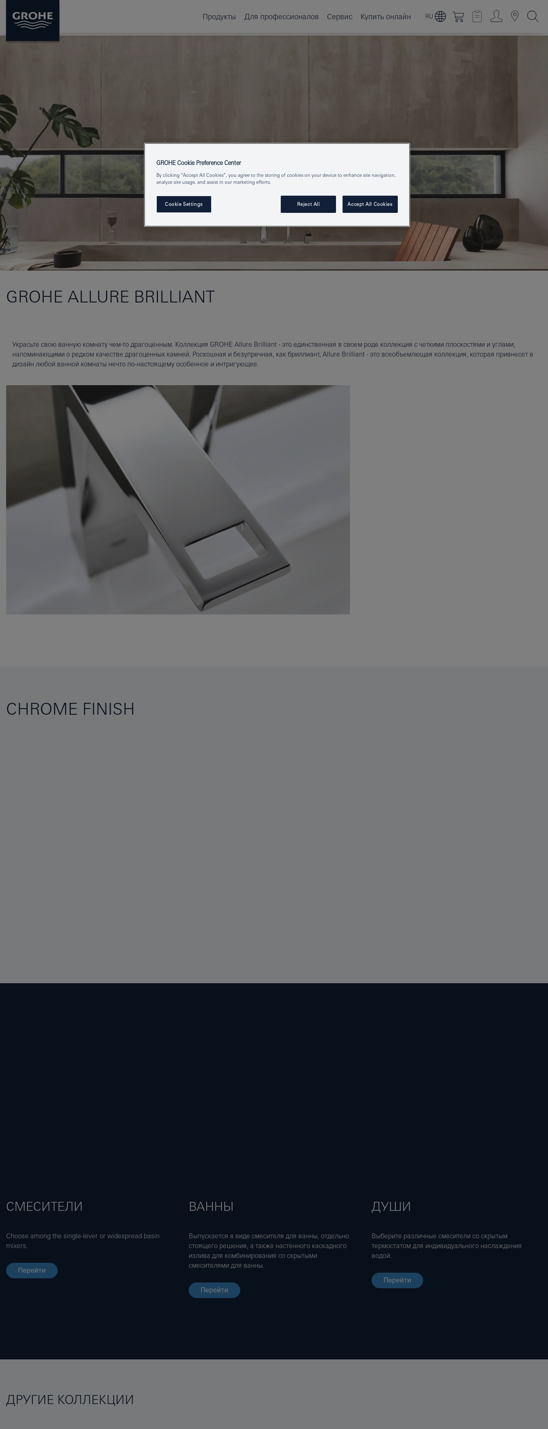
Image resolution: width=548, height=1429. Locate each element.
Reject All (308, 204)
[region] (277, 185)
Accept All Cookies (369, 204)
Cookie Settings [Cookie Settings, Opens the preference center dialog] (184, 204)
